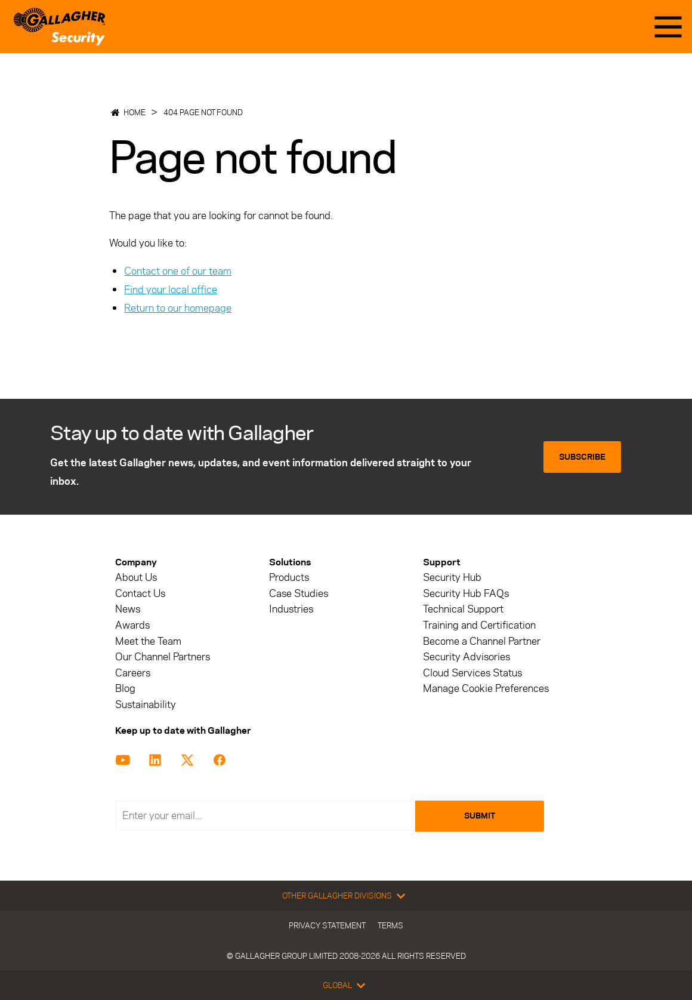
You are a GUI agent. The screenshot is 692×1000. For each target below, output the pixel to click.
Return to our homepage (177, 308)
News (127, 609)
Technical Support (463, 609)
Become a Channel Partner (481, 641)
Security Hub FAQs (466, 594)
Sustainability (145, 705)
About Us (136, 577)
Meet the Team (148, 641)
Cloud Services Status (472, 673)
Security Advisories (466, 657)
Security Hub (452, 577)
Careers (132, 673)
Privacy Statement (327, 925)
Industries (291, 609)
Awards (132, 625)
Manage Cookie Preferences (486, 689)
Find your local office (170, 289)
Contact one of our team (177, 271)
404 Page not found (203, 112)
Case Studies (298, 594)
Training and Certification (479, 625)
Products (289, 577)
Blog (125, 689)
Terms (390, 925)
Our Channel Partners (162, 657)
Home (134, 112)
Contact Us (140, 594)
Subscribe (582, 457)
